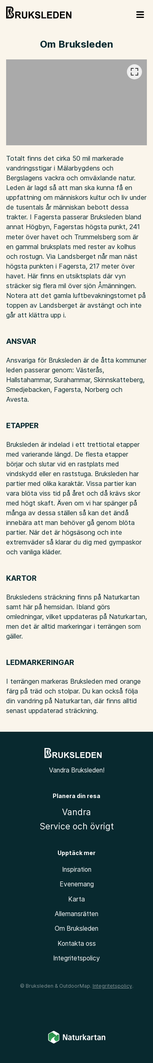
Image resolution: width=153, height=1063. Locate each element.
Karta (76, 899)
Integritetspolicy (76, 958)
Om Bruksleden (76, 928)
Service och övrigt (77, 826)
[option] (76, 102)
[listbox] (76, 102)
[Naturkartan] (76, 1042)
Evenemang (77, 884)
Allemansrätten (76, 914)
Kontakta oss (77, 943)
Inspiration (76, 869)
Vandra (76, 812)
